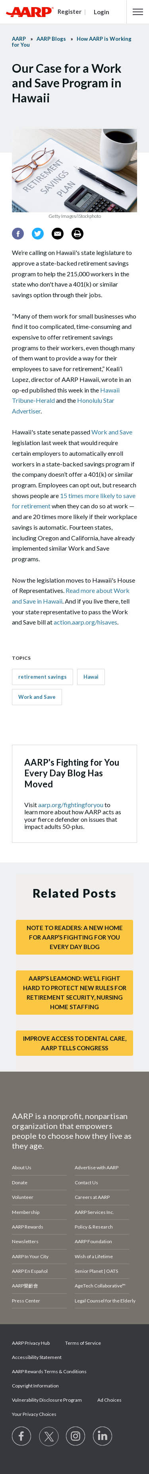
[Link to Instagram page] (76, 1436)
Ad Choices (109, 1400)
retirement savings (42, 677)
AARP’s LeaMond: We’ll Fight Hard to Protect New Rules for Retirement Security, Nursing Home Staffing (74, 992)
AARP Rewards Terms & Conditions (49, 1371)
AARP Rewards (27, 1227)
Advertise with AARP (96, 1167)
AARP (19, 39)
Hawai (91, 677)
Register (69, 11)
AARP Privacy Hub (31, 1343)
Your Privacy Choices (34, 1414)
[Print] (77, 234)
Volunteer (22, 1197)
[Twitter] (38, 234)
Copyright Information (35, 1386)
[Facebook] (18, 234)
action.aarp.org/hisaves (85, 622)
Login (101, 11)
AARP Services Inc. (94, 1212)
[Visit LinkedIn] (103, 1436)
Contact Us (86, 1182)
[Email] (58, 234)
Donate (19, 1182)
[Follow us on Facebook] (22, 1436)
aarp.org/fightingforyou (70, 804)
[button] (138, 12)
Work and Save (111, 432)
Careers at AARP (92, 1197)
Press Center (26, 1301)
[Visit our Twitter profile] (49, 1436)
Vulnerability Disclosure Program (47, 1400)
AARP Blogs (51, 39)
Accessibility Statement (37, 1357)
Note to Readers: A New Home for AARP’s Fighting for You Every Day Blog (75, 937)
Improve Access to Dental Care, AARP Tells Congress (74, 1043)
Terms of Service (83, 1343)
